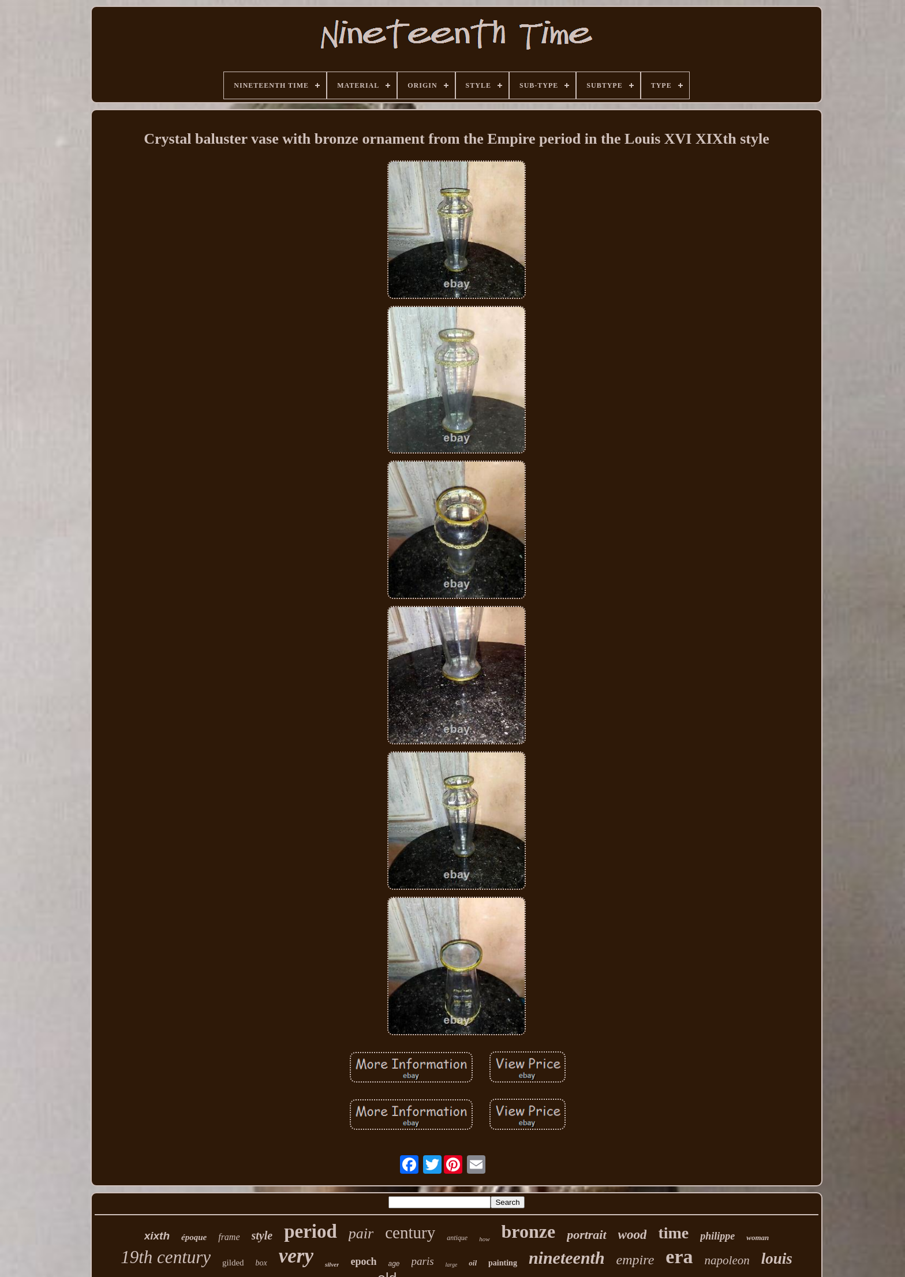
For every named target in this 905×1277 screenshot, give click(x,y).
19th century (166, 1257)
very (296, 1256)
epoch (363, 1261)
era (679, 1256)
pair (361, 1233)
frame (229, 1237)
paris (423, 1261)
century (410, 1232)
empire (635, 1259)
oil (473, 1263)
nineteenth (567, 1257)
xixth (157, 1236)
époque (194, 1237)
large (452, 1264)
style (262, 1235)
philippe (717, 1236)
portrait (586, 1234)
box (261, 1263)
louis (776, 1258)
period (310, 1231)
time (673, 1233)
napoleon (727, 1260)
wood (632, 1234)
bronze (529, 1231)
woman (757, 1237)
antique (457, 1238)
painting (502, 1263)
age (393, 1264)
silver (332, 1264)
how (484, 1238)
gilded (233, 1262)
